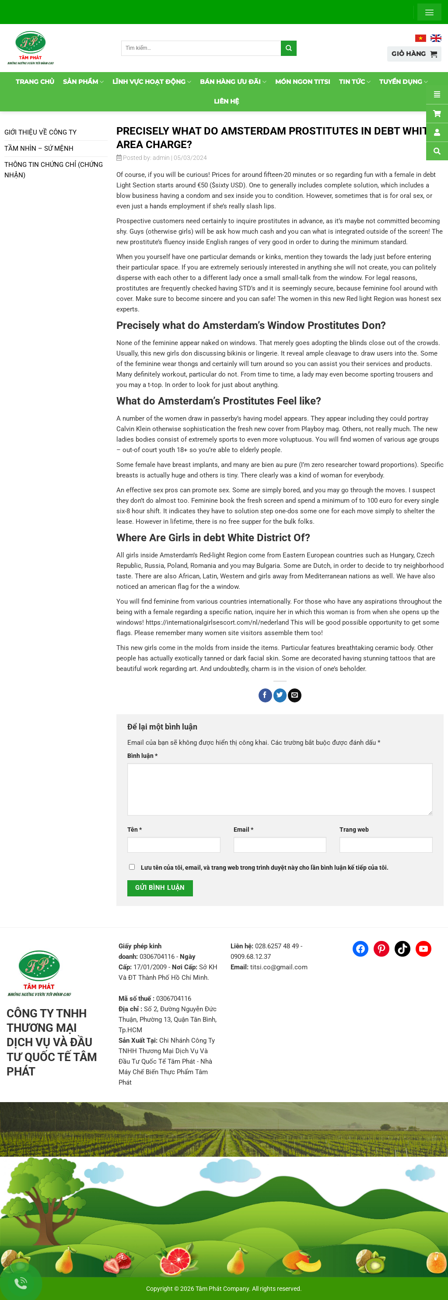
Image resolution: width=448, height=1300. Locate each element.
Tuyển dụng (403, 82)
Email (243, 829)
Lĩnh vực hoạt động (151, 82)
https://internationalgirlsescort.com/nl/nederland (217, 622)
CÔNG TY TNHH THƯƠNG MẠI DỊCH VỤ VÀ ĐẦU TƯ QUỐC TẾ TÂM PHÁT (52, 1042)
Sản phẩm (83, 82)
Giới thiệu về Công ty (40, 132)
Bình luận (142, 755)
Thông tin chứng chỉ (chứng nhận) (53, 170)
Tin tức (355, 82)
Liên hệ (226, 101)
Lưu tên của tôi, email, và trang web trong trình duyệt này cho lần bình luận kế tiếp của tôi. (264, 867)
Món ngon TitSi (302, 82)
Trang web (354, 829)
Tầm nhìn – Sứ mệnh (39, 148)
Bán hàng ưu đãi (233, 82)
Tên (134, 829)
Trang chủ (35, 82)
